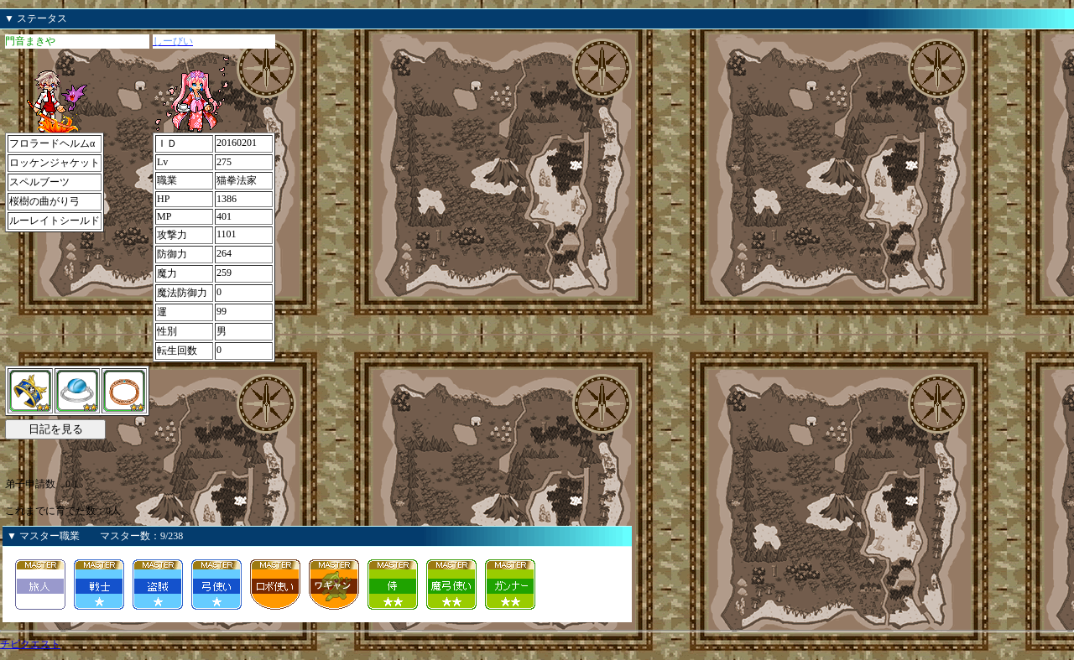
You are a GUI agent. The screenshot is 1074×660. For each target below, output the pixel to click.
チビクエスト (30, 644)
